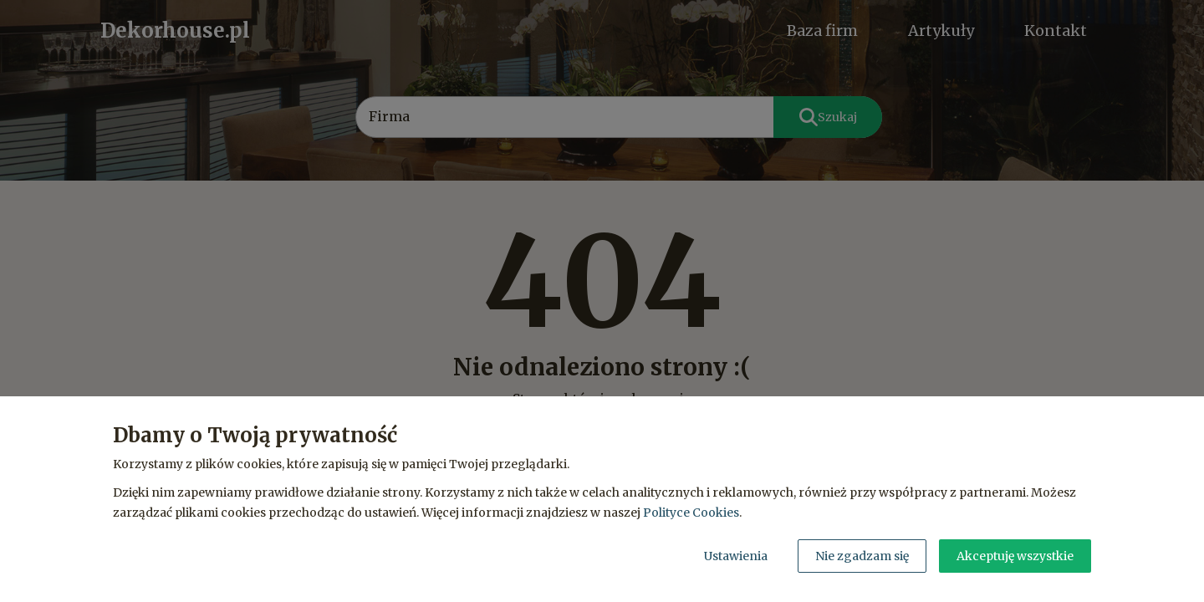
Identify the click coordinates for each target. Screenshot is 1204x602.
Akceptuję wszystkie (1015, 556)
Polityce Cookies (691, 512)
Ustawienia (736, 556)
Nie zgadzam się (862, 556)
